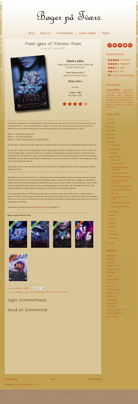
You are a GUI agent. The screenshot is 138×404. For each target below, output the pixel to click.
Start (53, 379)
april (110, 227)
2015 (108, 127)
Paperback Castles (113, 293)
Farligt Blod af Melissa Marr (121, 203)
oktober (111, 153)
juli (110, 215)
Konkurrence (128, 95)
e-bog (126, 104)
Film (131, 93)
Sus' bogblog (111, 306)
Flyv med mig (111, 283)
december (112, 145)
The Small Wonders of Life (116, 310)
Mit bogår (127, 97)
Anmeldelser (65, 33)
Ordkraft (117, 100)
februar (111, 234)
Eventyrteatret (125, 93)
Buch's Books (111, 272)
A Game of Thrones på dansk (121, 186)
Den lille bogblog (113, 279)
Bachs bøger (111, 256)
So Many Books (112, 303)
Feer (32, 292)
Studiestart (114, 193)
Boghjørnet (110, 259)
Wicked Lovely (62, 292)
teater (109, 107)
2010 (108, 243)
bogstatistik (119, 105)
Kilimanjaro (112, 95)
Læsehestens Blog (113, 289)
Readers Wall (111, 296)
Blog (31, 33)
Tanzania (114, 102)
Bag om (45, 33)
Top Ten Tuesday (125, 102)
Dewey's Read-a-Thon (114, 93)
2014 (108, 130)
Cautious (110, 276)
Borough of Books (113, 269)
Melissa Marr (51, 292)
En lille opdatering (117, 163)
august (111, 211)
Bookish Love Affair (114, 266)
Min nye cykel (116, 160)
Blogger (72, 399)
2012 (108, 138)
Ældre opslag (94, 379)
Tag (109, 102)
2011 (108, 142)
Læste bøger (87, 33)
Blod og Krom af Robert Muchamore (119, 168)
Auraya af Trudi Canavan (119, 173)
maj (110, 223)
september (112, 157)
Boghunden (110, 262)
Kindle (121, 95)
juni (110, 219)
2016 (108, 123)
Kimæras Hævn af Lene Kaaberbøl (119, 181)
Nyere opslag (11, 379)
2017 (108, 119)
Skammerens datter (126, 100)
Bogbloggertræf (128, 90)
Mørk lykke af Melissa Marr (120, 207)
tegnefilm (113, 107)
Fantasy (27, 292)
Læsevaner (110, 97)
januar (111, 238)
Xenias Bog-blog (112, 317)
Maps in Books (119, 97)
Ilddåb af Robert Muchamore (121, 177)
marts (111, 231)
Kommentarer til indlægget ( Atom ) (26, 384)
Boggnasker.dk (38, 207)
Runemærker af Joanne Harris (121, 190)
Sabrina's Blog (112, 300)
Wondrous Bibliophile (114, 313)
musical (130, 105)
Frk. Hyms (110, 286)
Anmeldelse (18, 292)
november (112, 149)
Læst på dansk (40, 292)
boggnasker (111, 105)
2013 (108, 134)
